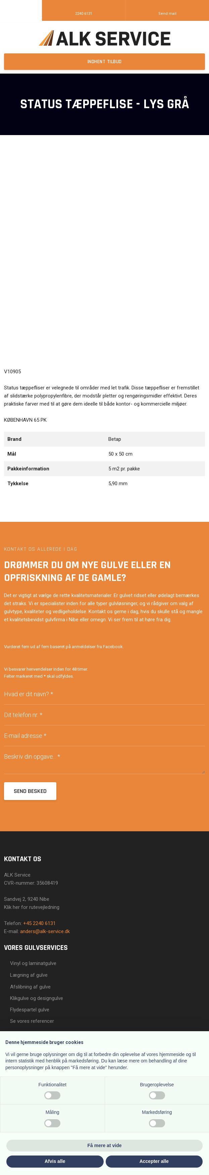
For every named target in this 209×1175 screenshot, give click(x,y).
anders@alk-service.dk (45, 931)
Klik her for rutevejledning (31, 907)
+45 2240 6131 (39, 923)
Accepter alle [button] (154, 1161)
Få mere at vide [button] (105, 1145)
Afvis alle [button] (55, 1161)
